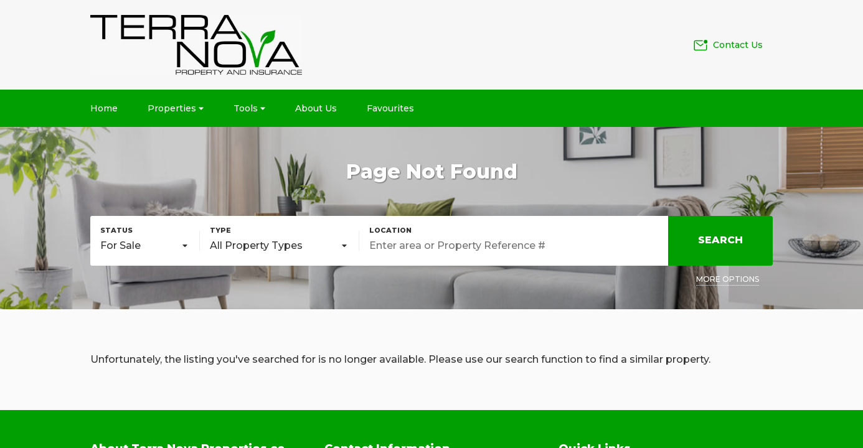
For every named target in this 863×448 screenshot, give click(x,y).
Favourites (390, 108)
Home (104, 108)
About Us (316, 108)
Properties (176, 108)
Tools (249, 108)
